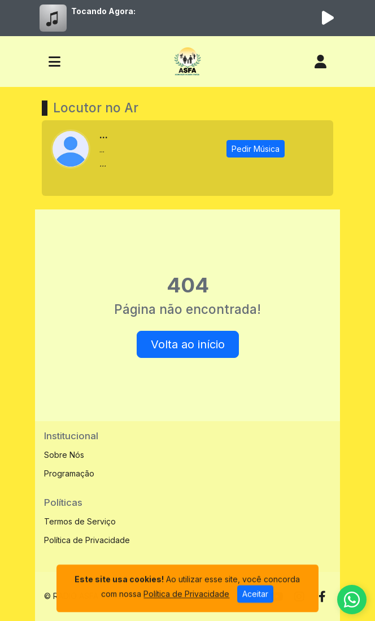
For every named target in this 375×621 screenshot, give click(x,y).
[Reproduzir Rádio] (327, 18)
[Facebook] (322, 596)
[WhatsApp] (352, 599)
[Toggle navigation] (54, 62)
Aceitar (255, 609)
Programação (69, 473)
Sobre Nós (64, 455)
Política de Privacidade (87, 540)
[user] (320, 62)
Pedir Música (256, 149)
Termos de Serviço (80, 521)
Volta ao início (188, 344)
